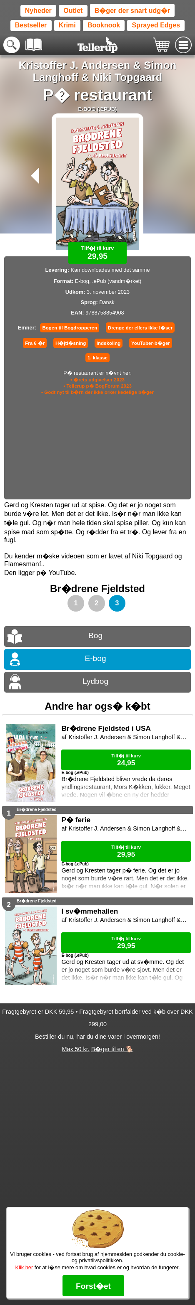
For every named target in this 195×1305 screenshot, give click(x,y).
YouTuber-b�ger (150, 343)
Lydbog (95, 681)
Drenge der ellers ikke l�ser (140, 327)
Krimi (67, 25)
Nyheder (38, 10)
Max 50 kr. (75, 1049)
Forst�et (93, 1286)
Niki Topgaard (127, 77)
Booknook (104, 25)
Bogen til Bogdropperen (69, 327)
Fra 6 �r (35, 343)
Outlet (72, 10)
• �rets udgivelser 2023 (97, 379)
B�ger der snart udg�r (132, 10)
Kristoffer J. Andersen (74, 65)
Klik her (24, 1267)
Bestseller (31, 25)
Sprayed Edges (156, 25)
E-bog (95, 658)
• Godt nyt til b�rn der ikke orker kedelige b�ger (97, 392)
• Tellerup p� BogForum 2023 (97, 385)
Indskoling (109, 343)
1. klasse (98, 357)
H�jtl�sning (70, 343)
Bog (95, 635)
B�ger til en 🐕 (112, 1049)
